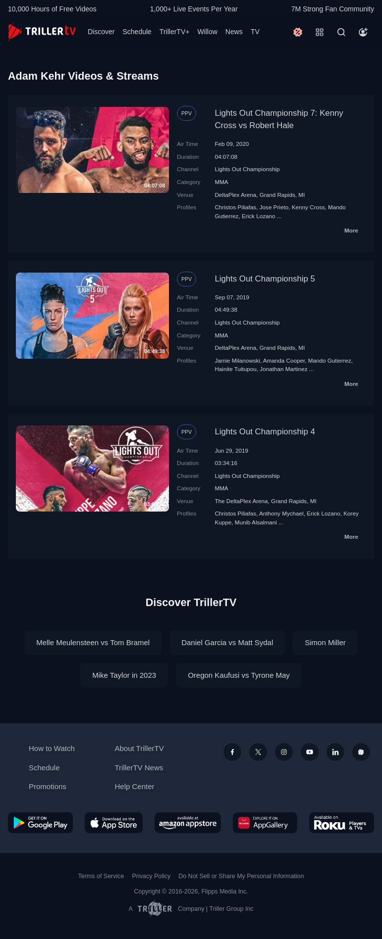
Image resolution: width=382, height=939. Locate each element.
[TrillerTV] (42, 32)
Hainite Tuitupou (235, 369)
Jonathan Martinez (283, 369)
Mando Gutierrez (329, 360)
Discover (101, 32)
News (234, 32)
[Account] (363, 32)
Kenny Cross (308, 207)
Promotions (47, 786)
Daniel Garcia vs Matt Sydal (227, 642)
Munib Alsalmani (256, 522)
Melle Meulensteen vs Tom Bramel (93, 642)
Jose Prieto (274, 207)
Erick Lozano (258, 216)
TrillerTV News (139, 767)
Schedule (136, 32)
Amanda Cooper (284, 360)
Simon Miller (325, 642)
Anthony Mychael (281, 513)
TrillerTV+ (175, 32)
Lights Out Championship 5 (265, 278)
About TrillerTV (139, 748)
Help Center (135, 786)
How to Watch (52, 748)
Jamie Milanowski (237, 360)
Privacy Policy (151, 876)
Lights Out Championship (247, 169)
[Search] (341, 32)
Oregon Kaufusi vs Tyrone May (239, 675)
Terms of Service (101, 876)
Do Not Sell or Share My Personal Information (241, 876)
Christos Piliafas (235, 207)
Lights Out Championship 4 (265, 431)
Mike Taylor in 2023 (124, 675)
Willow (207, 32)
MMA (221, 182)
